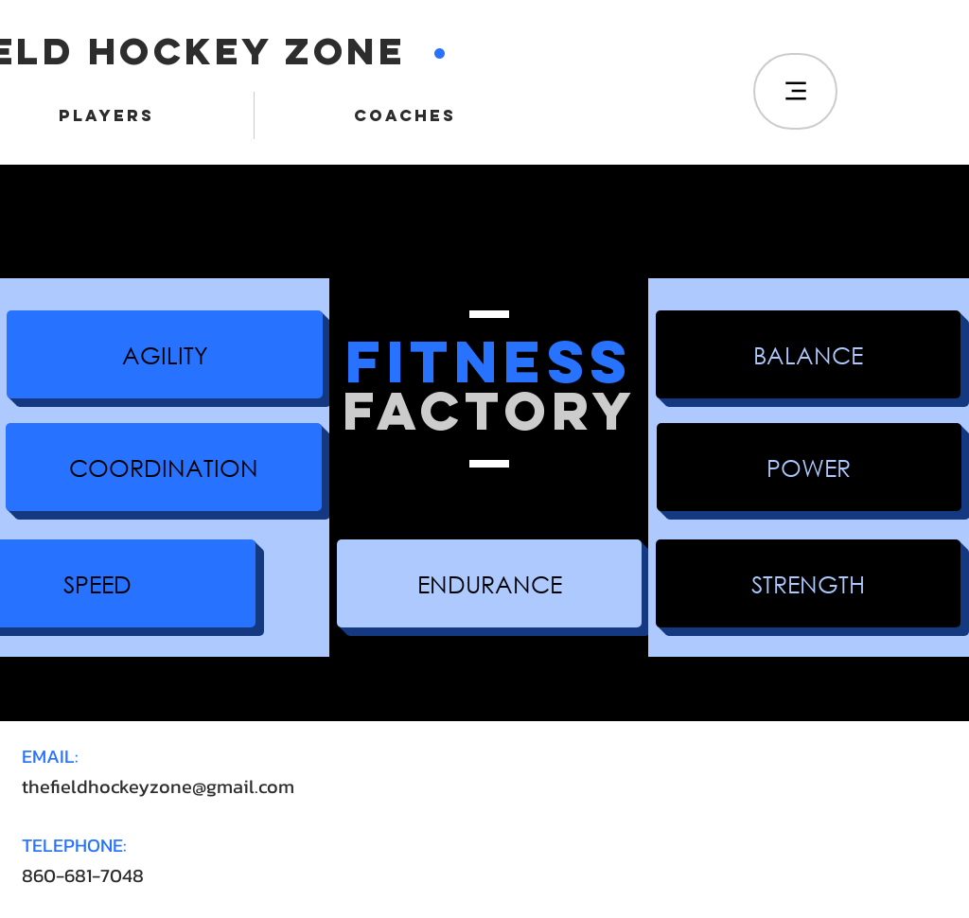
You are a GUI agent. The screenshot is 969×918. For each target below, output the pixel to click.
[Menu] (795, 91)
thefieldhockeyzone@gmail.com (158, 786)
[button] (165, 354)
